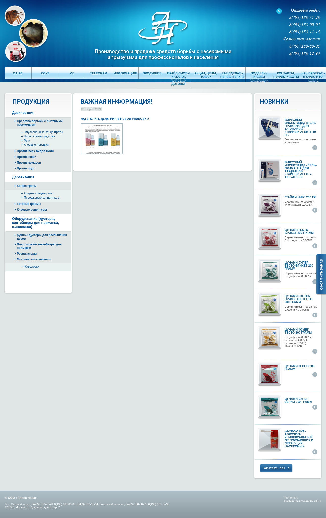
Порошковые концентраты (42, 197)
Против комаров (29, 162)
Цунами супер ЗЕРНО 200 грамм (298, 400)
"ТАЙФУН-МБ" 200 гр (300, 197)
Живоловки (31, 266)
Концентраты (26, 186)
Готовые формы (29, 204)
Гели (27, 140)
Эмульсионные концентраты (43, 132)
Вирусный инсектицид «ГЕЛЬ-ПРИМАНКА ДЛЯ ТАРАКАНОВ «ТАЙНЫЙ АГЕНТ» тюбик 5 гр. (301, 170)
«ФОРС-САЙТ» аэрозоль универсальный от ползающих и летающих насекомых (299, 439)
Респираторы (27, 253)
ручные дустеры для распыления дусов (42, 236)
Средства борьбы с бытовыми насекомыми (40, 122)
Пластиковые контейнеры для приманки (39, 246)
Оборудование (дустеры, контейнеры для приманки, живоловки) (35, 223)
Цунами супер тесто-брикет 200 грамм (299, 265)
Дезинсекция (23, 113)
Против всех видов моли (35, 151)
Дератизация (23, 177)
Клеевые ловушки (36, 144)
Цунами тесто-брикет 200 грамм (299, 231)
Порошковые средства (39, 136)
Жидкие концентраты (38, 193)
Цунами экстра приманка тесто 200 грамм (298, 299)
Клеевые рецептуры (32, 209)
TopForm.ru (291, 497)
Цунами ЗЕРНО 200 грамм (299, 367)
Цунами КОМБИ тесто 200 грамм (298, 331)
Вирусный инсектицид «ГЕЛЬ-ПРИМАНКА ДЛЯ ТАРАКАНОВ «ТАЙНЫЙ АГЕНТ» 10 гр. (301, 127)
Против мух (25, 168)
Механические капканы (34, 259)
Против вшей (26, 157)
